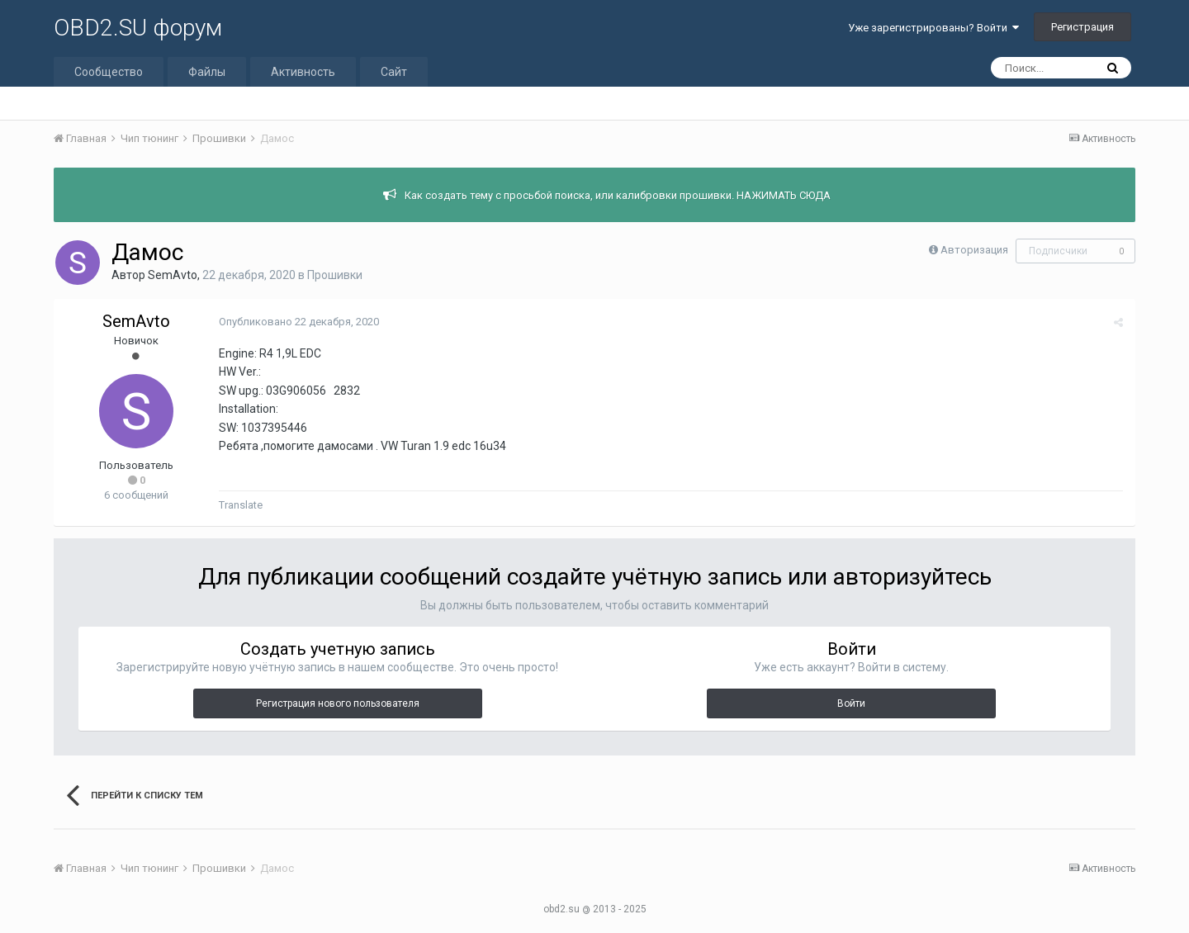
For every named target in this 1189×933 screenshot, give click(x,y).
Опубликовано (299, 321)
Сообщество (108, 71)
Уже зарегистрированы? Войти (933, 27)
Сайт (394, 71)
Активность (303, 71)
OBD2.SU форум (138, 27)
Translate (241, 505)
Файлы (206, 71)
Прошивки (334, 275)
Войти (851, 703)
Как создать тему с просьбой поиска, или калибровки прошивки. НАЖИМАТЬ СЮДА (618, 195)
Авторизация (974, 250)
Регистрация (1082, 27)
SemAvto (172, 275)
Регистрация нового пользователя (337, 703)
